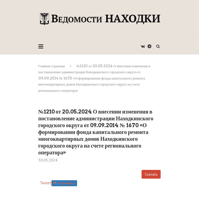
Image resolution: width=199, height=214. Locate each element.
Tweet (45, 182)
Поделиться (64, 183)
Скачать (151, 174)
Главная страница (51, 66)
